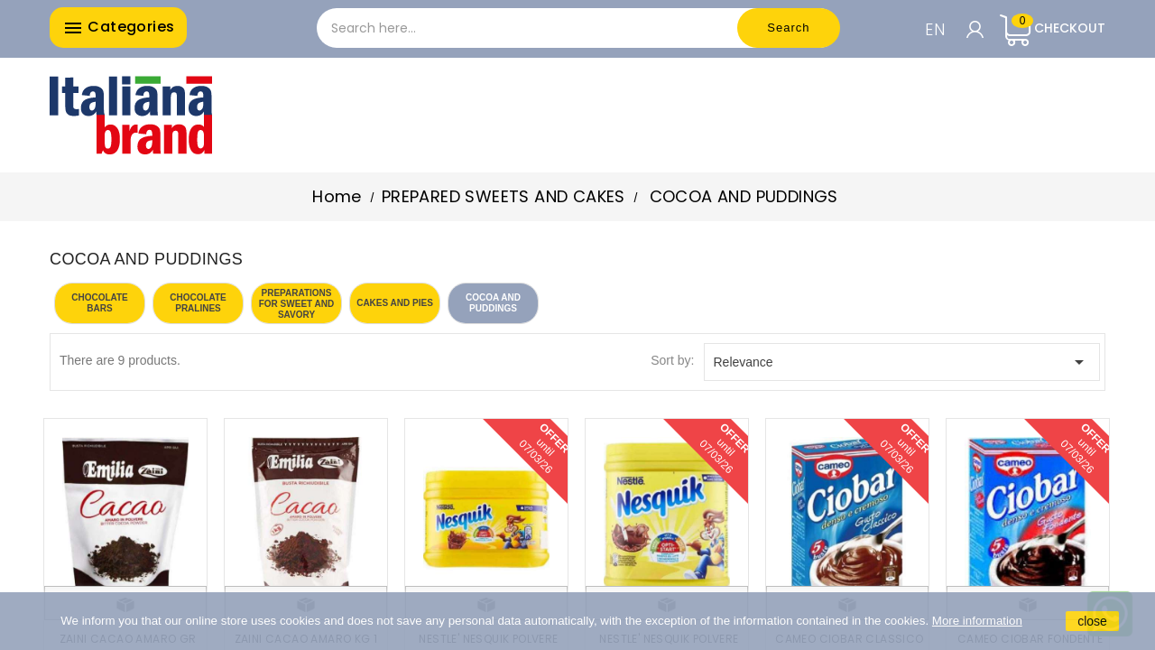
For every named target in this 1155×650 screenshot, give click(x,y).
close (1092, 621)
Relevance (902, 362)
